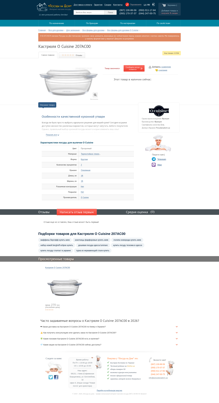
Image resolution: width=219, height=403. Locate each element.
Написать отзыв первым (77, 212)
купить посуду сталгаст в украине (56, 250)
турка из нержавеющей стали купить (92, 250)
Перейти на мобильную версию (109, 391)
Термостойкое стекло (90, 154)
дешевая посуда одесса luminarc (93, 245)
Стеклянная (85, 170)
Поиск (110, 12)
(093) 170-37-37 (127, 13)
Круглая (84, 159)
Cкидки (107, 4)
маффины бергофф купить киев (55, 240)
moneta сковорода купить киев (127, 240)
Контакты (117, 4)
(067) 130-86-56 (127, 10)
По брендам (92, 23)
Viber (157, 165)
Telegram (159, 159)
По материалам (127, 23)
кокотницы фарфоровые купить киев (91, 240)
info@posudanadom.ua (158, 378)
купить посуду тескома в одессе (127, 245)
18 (82, 176)
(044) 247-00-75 (147, 13)
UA (145, 4)
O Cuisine (85, 197)
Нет (82, 186)
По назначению (56, 23)
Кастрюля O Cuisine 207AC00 (57, 267)
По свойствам (163, 23)
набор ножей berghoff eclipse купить (57, 245)
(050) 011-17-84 (147, 10)
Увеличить (94, 96)
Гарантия (98, 4)
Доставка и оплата (83, 4)
